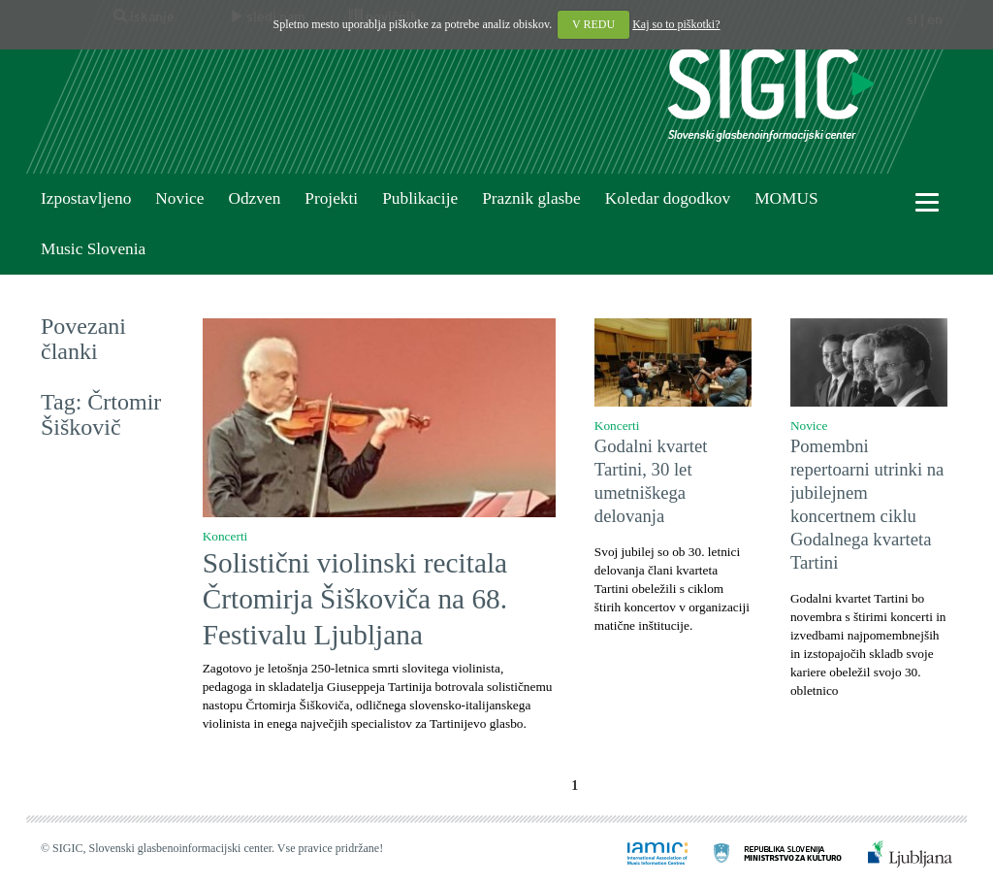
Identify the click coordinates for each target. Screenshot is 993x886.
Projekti (331, 198)
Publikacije (420, 198)
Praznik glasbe (531, 198)
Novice (179, 198)
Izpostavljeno (86, 198)
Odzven (254, 198)
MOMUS (785, 198)
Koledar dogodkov (667, 198)
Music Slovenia (93, 249)
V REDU (593, 24)
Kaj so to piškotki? (676, 24)
